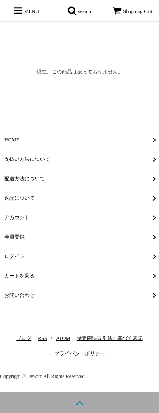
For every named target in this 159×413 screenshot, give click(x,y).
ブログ (23, 338)
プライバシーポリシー (79, 353)
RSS (42, 338)
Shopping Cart (132, 11)
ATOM (63, 338)
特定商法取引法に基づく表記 (110, 338)
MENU (26, 10)
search (79, 10)
